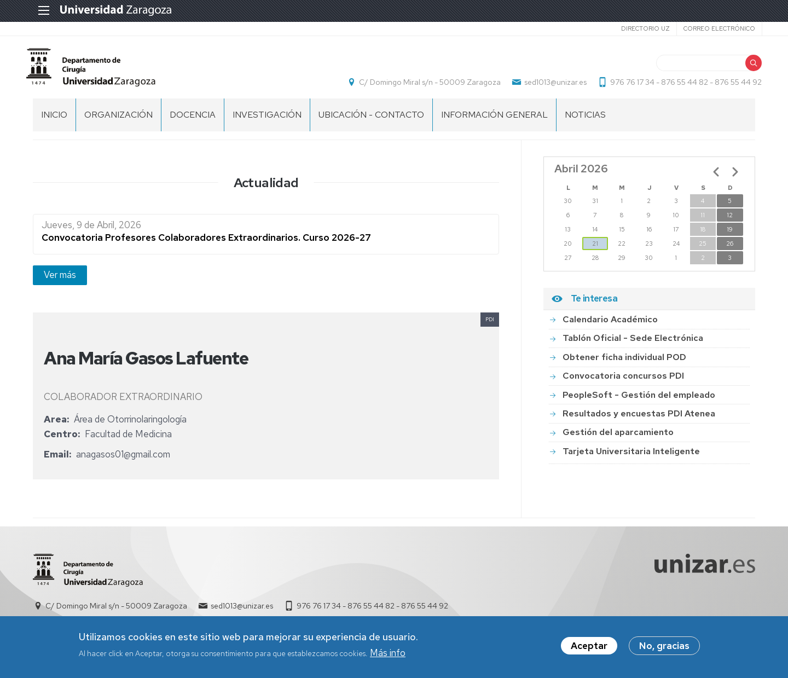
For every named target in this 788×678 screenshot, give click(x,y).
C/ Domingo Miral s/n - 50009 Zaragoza (423, 85)
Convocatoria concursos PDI (623, 381)
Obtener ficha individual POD (624, 363)
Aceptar (589, 648)
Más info (387, 655)
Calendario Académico (610, 325)
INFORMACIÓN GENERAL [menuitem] (494, 120)
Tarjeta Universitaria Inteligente (631, 457)
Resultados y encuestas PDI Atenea (639, 419)
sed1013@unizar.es (549, 85)
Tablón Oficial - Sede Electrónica (633, 344)
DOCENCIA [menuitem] (193, 120)
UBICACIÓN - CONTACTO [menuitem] (371, 120)
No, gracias (664, 648)
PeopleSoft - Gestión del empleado (639, 401)
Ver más (60, 281)
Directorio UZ (638, 28)
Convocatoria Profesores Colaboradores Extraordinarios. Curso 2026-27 (206, 244)
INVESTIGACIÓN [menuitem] (267, 120)
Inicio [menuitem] (54, 120)
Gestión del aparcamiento (618, 438)
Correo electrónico (712, 28)
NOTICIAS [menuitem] (585, 120)
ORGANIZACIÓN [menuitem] (118, 120)
